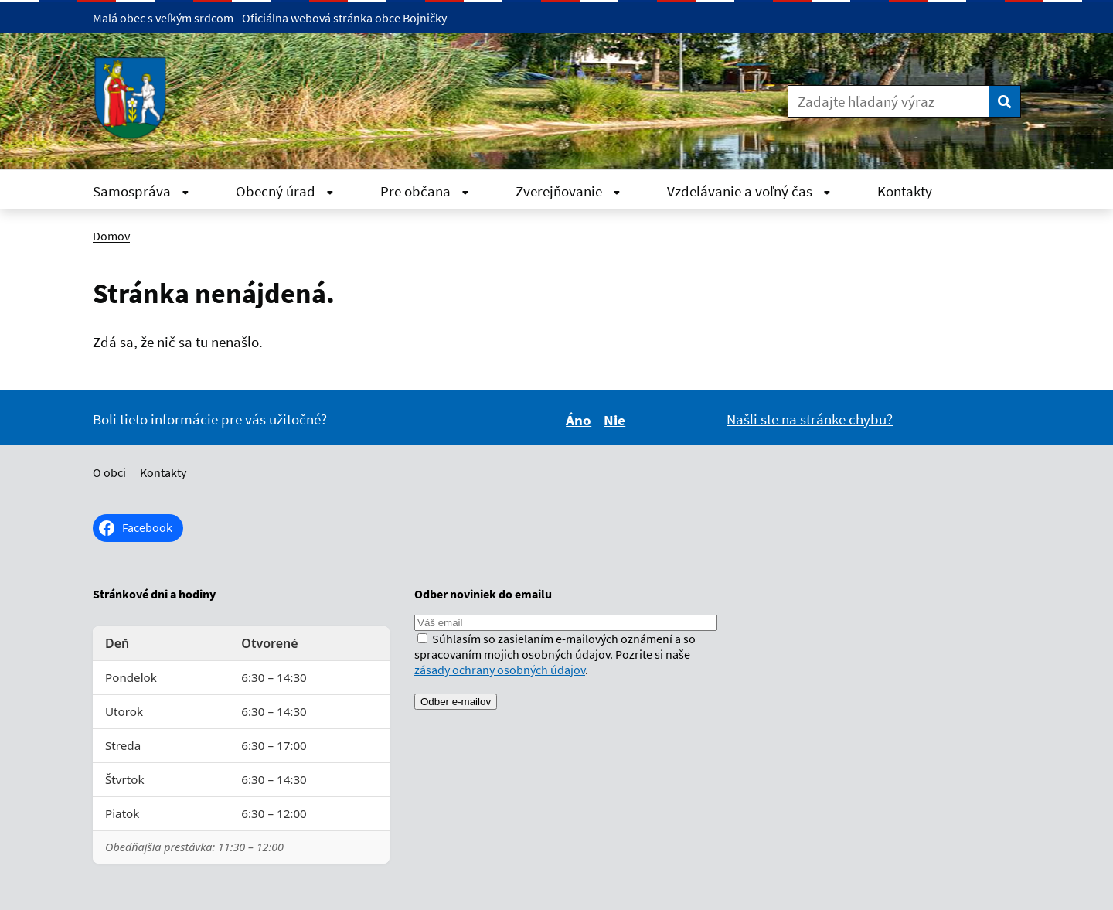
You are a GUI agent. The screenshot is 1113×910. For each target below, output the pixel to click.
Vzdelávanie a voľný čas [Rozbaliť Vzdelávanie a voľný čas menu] (749, 191)
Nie (617, 420)
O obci (109, 472)
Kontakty (904, 191)
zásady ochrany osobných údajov (499, 669)
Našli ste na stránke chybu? (810, 419)
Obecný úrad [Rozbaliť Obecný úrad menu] (285, 191)
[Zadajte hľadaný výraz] (888, 101)
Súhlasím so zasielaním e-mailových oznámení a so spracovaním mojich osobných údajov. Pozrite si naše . (555, 654)
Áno (581, 420)
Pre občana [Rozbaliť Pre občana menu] (424, 191)
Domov (111, 236)
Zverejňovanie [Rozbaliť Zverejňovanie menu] (568, 191)
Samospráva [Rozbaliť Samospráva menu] (141, 191)
